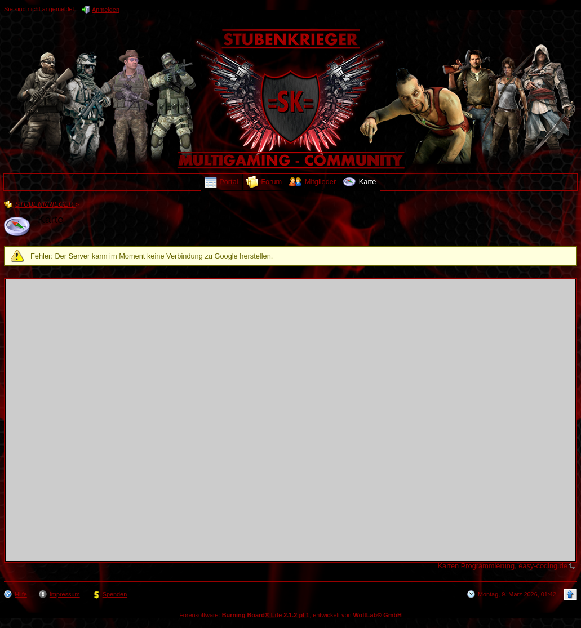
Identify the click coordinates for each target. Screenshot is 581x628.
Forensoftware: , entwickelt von (290, 615)
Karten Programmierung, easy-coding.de (502, 566)
